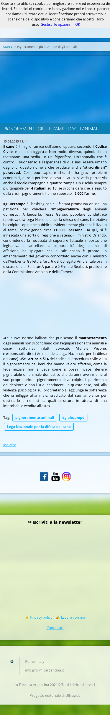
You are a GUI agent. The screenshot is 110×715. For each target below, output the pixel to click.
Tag (6, 417)
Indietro (9, 445)
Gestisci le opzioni (55, 24)
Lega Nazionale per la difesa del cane (39, 426)
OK (77, 24)
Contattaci (55, 627)
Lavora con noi (73, 617)
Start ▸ (8, 47)
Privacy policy (41, 617)
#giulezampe (73, 417)
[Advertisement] (55, 88)
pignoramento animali (34, 417)
